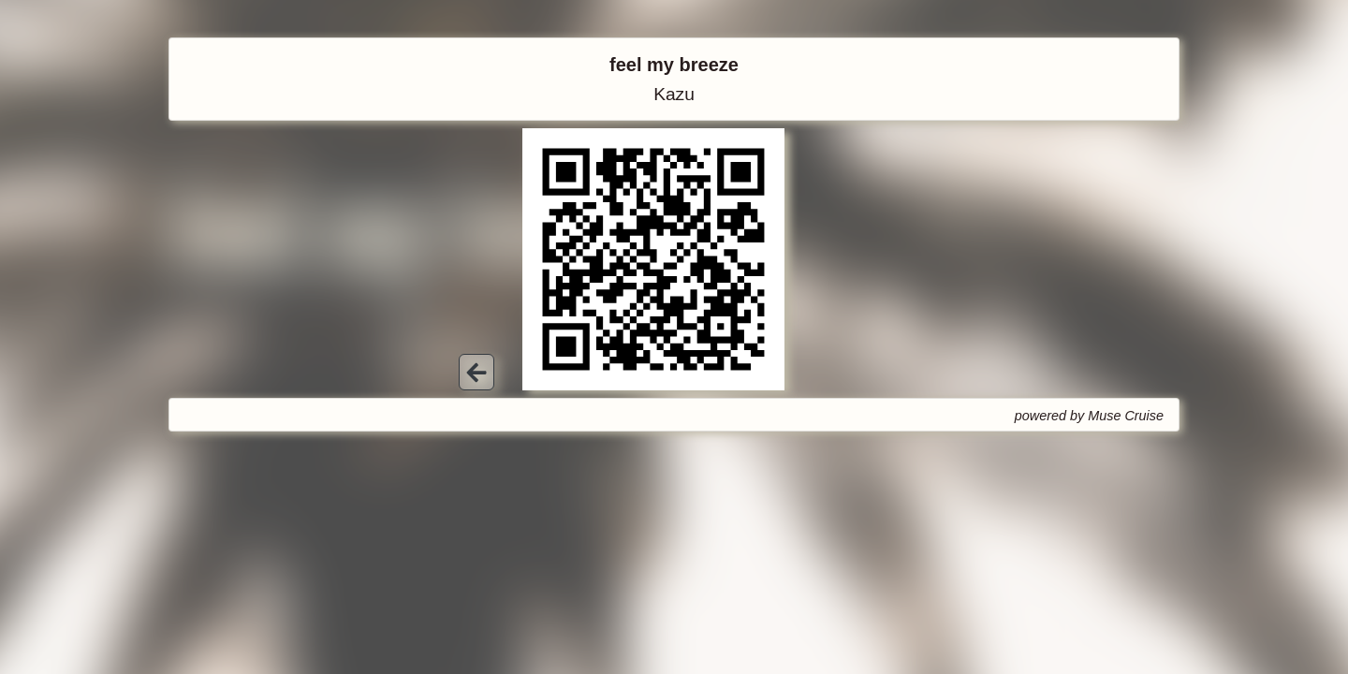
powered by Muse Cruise (1089, 415)
